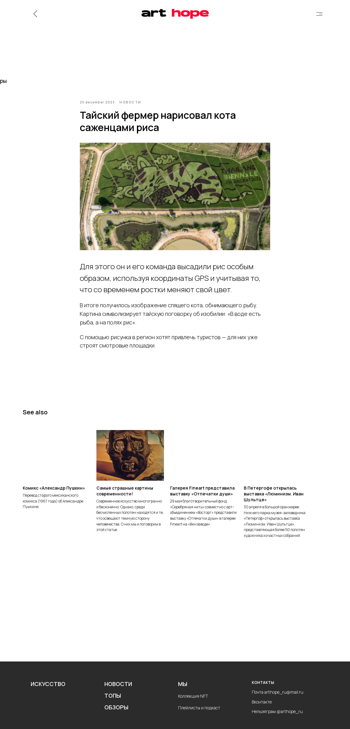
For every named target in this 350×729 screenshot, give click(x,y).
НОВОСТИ (118, 689)
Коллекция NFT (193, 702)
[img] (319, 14)
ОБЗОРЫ (116, 713)
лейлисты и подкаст (200, 713)
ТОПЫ (112, 701)
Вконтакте (262, 707)
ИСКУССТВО (48, 689)
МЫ (182, 689)
